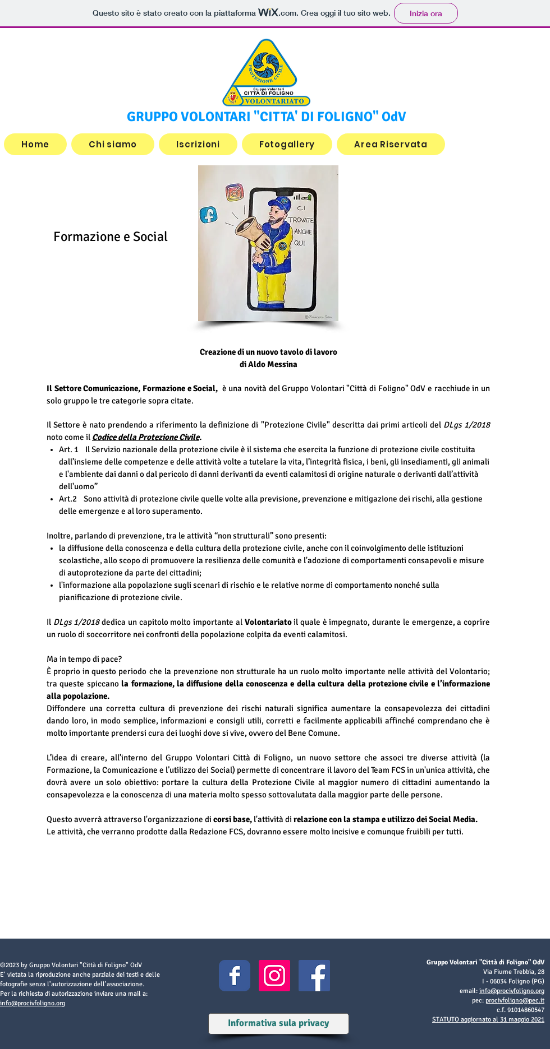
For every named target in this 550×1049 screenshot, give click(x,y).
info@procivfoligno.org (32, 1003)
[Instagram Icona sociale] (274, 975)
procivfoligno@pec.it (514, 1000)
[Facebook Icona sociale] (314, 975)
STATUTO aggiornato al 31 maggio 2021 (488, 1019)
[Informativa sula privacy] (278, 1023)
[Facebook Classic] (234, 975)
